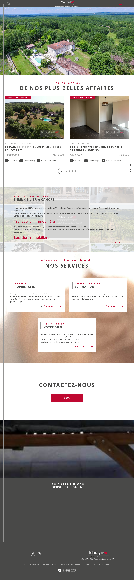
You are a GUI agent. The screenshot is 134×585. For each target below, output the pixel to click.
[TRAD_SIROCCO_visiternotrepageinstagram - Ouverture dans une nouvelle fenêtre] (39, 559)
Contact (130, 167)
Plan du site (71, 570)
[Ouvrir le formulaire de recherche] (8, 3)
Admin (88, 570)
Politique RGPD (100, 570)
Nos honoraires (62, 570)
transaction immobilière (66, 228)
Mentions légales (80, 570)
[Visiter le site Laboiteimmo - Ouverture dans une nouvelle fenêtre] (67, 578)
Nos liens (92, 570)
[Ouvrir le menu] (120, 3)
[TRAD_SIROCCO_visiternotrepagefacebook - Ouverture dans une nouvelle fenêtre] (32, 559)
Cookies (107, 570)
